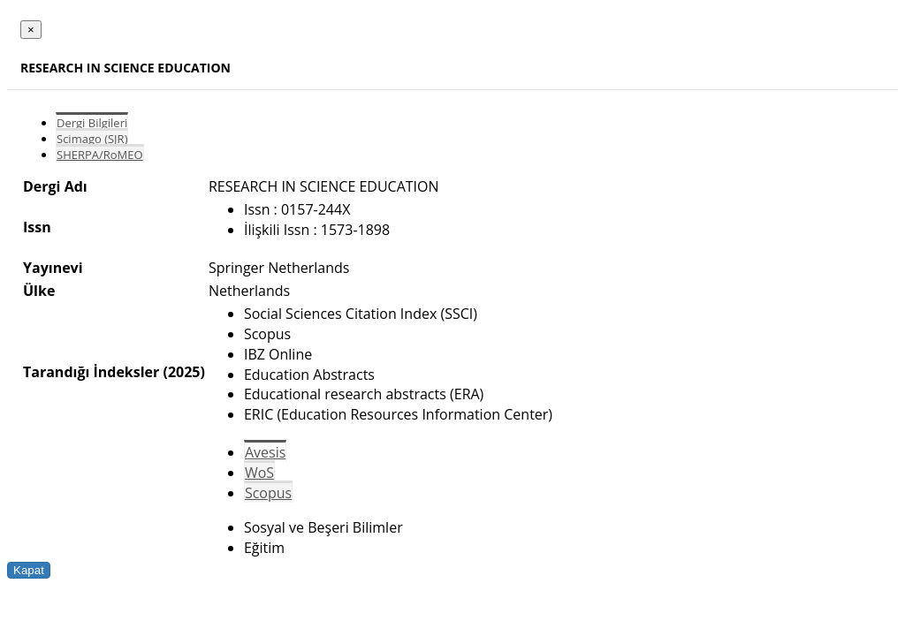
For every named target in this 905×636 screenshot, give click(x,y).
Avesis (265, 452)
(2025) (183, 372)
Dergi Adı (55, 186)
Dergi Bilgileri (92, 123)
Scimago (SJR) (92, 139)
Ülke (39, 290)
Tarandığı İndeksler (91, 372)
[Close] (31, 29)
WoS (259, 472)
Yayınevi (53, 267)
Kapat (28, 570)
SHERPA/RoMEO (100, 155)
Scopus (268, 493)
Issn (37, 227)
